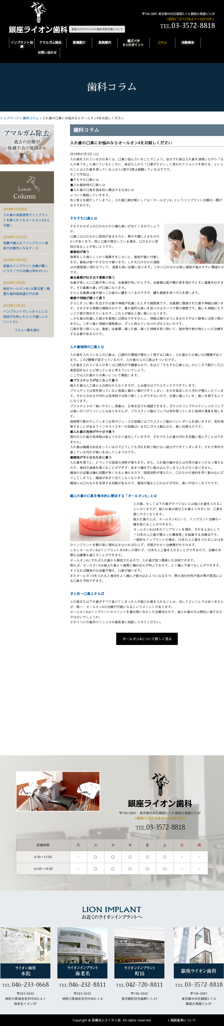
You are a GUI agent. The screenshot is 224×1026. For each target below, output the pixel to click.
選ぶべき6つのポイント (133, 43)
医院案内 (104, 42)
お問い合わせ (47, 52)
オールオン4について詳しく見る (147, 638)
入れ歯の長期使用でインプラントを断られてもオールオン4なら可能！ (26, 220)
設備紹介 (79, 42)
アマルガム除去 (50, 42)
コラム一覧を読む (27, 330)
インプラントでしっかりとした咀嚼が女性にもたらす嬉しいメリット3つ (25, 316)
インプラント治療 (22, 44)
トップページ (9, 118)
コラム (162, 42)
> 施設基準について (182, 1020)
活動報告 (187, 42)
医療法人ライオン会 (106, 1020)
